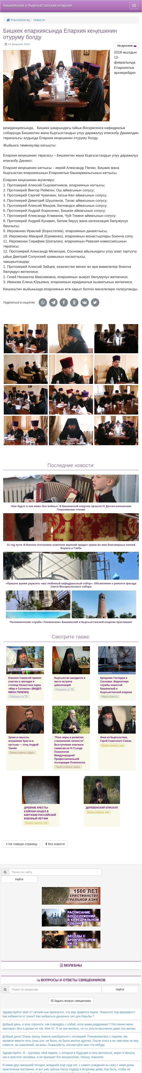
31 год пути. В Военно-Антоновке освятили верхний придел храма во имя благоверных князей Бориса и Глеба (71, 546)
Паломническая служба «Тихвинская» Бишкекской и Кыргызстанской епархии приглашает (71, 622)
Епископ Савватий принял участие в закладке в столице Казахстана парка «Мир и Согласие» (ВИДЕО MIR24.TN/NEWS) (24, 685)
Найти (19, 879)
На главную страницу (21, 844)
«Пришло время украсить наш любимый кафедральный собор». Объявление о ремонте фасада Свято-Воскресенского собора (71, 585)
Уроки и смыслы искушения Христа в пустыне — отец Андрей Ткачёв (23, 743)
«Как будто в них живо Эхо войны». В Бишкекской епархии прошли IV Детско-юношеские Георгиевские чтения (71, 508)
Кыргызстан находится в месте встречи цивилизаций (69, 682)
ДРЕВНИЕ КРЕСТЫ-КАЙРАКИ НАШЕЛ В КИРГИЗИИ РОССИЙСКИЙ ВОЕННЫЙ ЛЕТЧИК (40, 813)
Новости (39, 20)
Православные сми (112, 745)
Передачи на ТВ (19, 696)
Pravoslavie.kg (18, 20)
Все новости (55, 844)
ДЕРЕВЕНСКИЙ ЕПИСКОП (102, 807)
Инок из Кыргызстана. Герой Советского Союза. (116, 739)
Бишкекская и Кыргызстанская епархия (37, 5)
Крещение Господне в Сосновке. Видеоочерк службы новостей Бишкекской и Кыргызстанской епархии (116, 685)
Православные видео (22, 752)
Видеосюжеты (109, 696)
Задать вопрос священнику (71, 1000)
